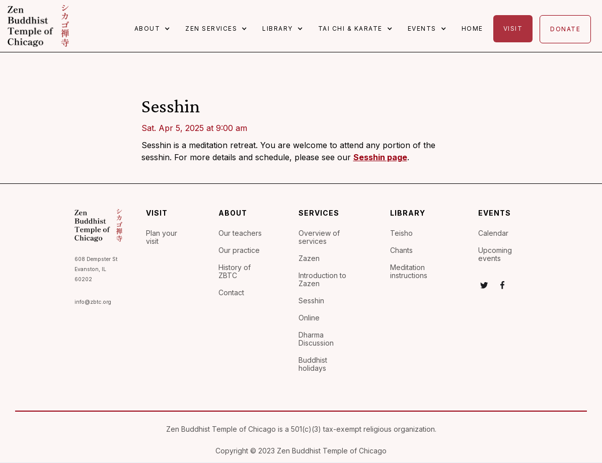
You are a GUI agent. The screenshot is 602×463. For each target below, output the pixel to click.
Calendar (493, 233)
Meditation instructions (408, 271)
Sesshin (311, 301)
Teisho (401, 233)
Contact (231, 293)
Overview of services (319, 237)
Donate (565, 29)
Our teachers (240, 233)
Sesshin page (380, 157)
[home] (38, 26)
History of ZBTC (234, 271)
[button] (155, 29)
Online (309, 318)
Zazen (309, 258)
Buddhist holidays (312, 364)
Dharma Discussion (316, 339)
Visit (513, 28)
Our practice (239, 250)
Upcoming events (495, 254)
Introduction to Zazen (322, 280)
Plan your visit (161, 237)
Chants (401, 250)
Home (472, 28)
